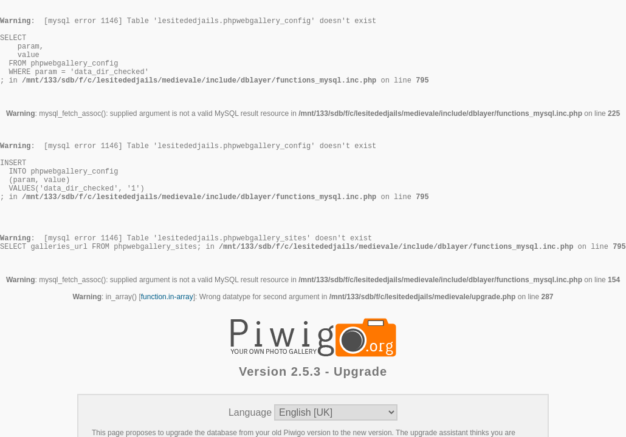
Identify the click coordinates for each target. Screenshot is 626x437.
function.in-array (167, 344)
